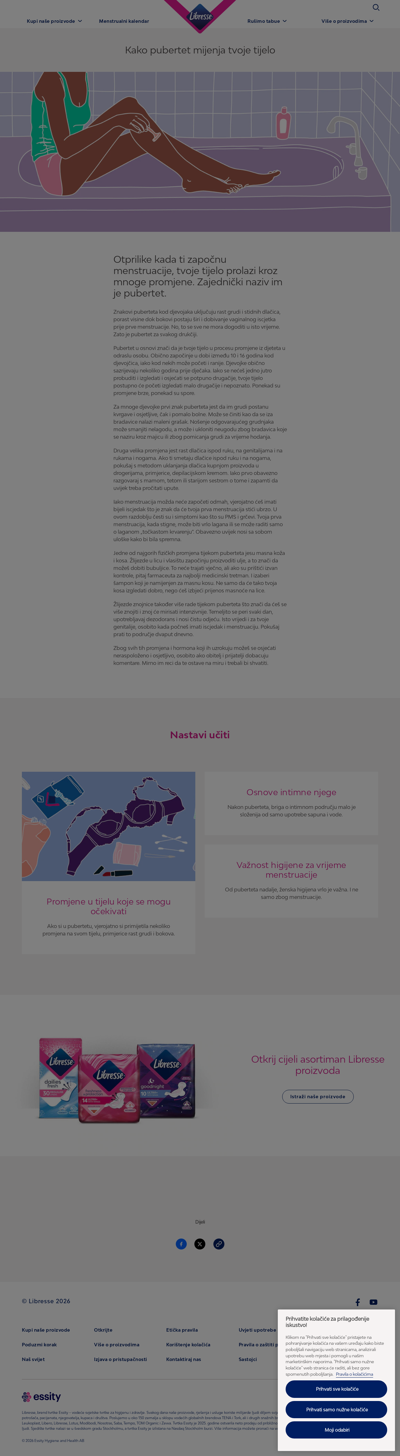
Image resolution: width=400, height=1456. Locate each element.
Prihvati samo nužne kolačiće (337, 1409)
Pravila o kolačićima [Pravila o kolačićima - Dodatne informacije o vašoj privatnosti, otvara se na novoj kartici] (354, 1374)
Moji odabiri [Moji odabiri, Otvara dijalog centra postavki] (337, 1430)
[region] (336, 1380)
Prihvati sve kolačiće (337, 1389)
